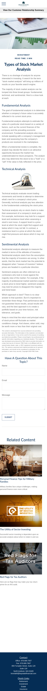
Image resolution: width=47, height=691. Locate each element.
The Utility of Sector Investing (15, 529)
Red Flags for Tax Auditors (13, 577)
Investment (23, 684)
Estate (23, 687)
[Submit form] (8, 417)
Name (4, 366)
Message (6, 395)
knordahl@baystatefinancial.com (23, 673)
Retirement (23, 681)
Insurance (23, 689)
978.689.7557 (26, 661)
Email (4, 380)
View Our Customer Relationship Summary (23, 10)
